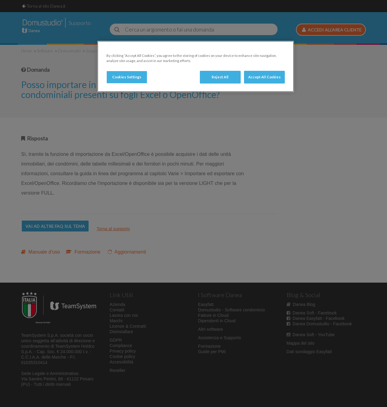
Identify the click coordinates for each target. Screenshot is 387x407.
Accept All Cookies (264, 77)
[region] (195, 66)
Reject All (220, 77)
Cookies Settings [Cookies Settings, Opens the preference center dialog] (126, 77)
